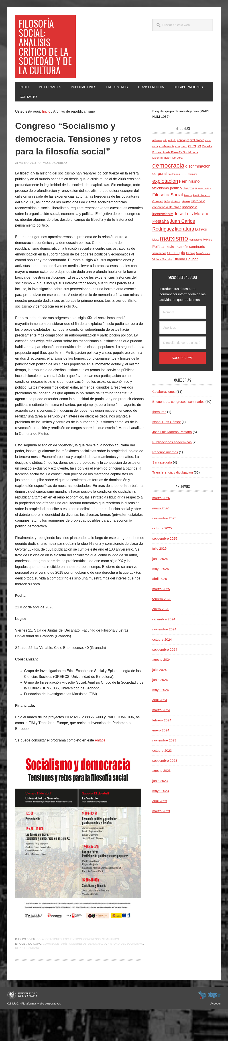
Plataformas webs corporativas (41, 1035)
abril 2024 (159, 719)
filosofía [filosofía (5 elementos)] (188, 207)
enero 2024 (160, 749)
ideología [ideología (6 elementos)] (189, 226)
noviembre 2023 (164, 759)
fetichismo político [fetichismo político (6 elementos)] (167, 207)
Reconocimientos (165, 471)
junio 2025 (160, 577)
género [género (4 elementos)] (185, 220)
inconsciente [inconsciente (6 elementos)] (162, 233)
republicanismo (27, 979)
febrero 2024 (161, 739)
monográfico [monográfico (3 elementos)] (195, 258)
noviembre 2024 (164, 648)
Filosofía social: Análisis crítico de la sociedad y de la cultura (44, 56)
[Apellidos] (182, 346)
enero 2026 (160, 527)
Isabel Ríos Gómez (166, 440)
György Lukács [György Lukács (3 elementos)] (172, 220)
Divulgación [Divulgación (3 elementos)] (174, 192)
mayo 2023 (160, 809)
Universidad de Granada (23, 1026)
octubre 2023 (162, 769)
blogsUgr (209, 1026)
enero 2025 (160, 628)
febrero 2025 (161, 618)
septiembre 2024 (164, 668)
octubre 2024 (162, 658)
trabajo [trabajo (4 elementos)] (190, 271)
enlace (100, 772)
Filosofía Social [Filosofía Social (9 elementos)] (167, 213)
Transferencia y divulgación (172, 491)
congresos (77, 975)
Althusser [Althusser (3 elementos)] (157, 159)
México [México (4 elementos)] (207, 258)
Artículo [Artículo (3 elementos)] (172, 159)
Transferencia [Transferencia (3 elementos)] (203, 272)
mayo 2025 (160, 587)
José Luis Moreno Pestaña (172, 450)
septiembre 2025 (164, 557)
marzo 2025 (161, 608)
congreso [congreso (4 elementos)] (181, 165)
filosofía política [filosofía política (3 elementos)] (203, 207)
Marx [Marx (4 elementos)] (155, 258)
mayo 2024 (160, 708)
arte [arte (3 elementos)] (165, 159)
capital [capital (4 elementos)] (181, 158)
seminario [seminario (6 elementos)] (197, 265)
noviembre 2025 (164, 537)
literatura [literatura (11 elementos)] (184, 247)
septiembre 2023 (164, 779)
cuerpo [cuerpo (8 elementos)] (194, 164)
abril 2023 (159, 820)
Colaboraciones (49, 970)
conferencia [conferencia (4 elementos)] (166, 165)
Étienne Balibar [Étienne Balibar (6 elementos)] (185, 278)
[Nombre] (182, 331)
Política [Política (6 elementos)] (158, 265)
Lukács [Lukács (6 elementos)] (201, 248)
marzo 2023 (161, 830)
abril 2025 (159, 597)
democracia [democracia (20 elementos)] (168, 184)
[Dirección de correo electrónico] (182, 361)
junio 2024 (160, 698)
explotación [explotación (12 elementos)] (165, 200)
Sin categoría (162, 481)
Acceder (215, 1035)
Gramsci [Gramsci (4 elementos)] (157, 220)
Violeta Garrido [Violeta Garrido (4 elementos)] (162, 278)
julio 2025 (159, 567)
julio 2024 (159, 688)
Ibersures (159, 430)
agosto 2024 (161, 678)
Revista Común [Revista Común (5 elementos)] (176, 265)
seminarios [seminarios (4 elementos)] (159, 271)
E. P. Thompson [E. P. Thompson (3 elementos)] (189, 192)
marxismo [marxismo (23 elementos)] (174, 257)
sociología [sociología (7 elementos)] (176, 271)
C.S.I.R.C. (13, 1035)
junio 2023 (160, 799)
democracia (97, 975)
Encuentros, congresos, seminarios (91, 970)
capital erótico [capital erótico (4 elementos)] (195, 158)
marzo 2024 (161, 729)
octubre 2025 (162, 547)
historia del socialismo (125, 975)
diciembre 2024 (163, 638)
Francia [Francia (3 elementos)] (188, 214)
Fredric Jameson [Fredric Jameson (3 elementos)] (201, 214)
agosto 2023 (161, 789)
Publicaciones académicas (172, 461)
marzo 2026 (161, 516)
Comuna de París (55, 975)
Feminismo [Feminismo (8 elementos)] (189, 200)
